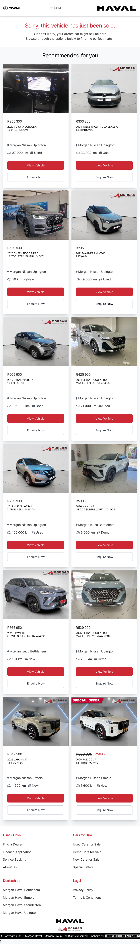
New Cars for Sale (86, 859)
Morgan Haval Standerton (22, 905)
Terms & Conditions (87, 897)
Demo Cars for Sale (87, 852)
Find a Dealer (12, 844)
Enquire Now (36, 177)
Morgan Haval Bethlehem (21, 890)
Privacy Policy (83, 890)
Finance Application (17, 852)
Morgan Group (53, 935)
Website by (115, 935)
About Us (10, 867)
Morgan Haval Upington (20, 912)
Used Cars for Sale (87, 844)
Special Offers (83, 867)
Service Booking (14, 859)
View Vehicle (35, 165)
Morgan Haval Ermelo (18, 897)
